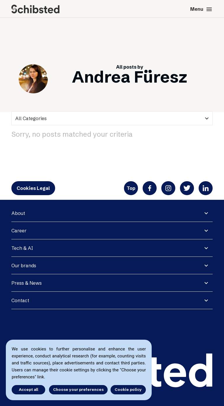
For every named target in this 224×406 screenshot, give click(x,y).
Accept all (28, 389)
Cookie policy (128, 389)
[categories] (112, 118)
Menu (201, 9)
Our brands (23, 265)
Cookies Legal (33, 188)
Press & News (26, 283)
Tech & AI (22, 248)
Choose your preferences (78, 389)
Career (19, 231)
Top (131, 188)
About (18, 213)
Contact (20, 300)
